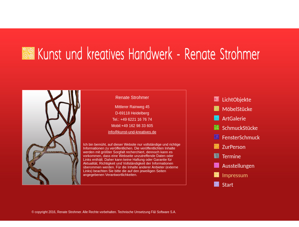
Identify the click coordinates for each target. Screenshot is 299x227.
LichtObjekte (236, 99)
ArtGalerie (234, 118)
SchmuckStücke (240, 128)
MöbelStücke (237, 109)
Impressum (235, 175)
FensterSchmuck (241, 137)
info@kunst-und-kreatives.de (132, 132)
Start (227, 184)
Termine (231, 156)
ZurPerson (233, 146)
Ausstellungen (238, 165)
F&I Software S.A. (163, 212)
